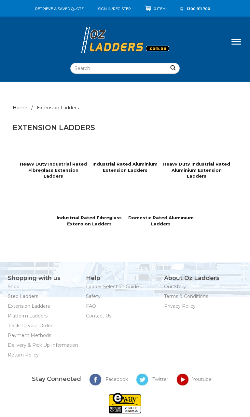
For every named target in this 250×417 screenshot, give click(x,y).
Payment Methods (29, 335)
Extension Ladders (29, 306)
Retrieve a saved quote (59, 9)
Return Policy (23, 355)
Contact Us (98, 316)
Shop (14, 286)
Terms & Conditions (186, 296)
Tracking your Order (30, 326)
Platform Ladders (28, 316)
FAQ (91, 306)
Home (20, 108)
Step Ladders (23, 296)
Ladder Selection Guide (112, 286)
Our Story (175, 286)
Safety (93, 296)
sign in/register (114, 9)
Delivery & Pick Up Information (43, 345)
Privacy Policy (180, 306)
